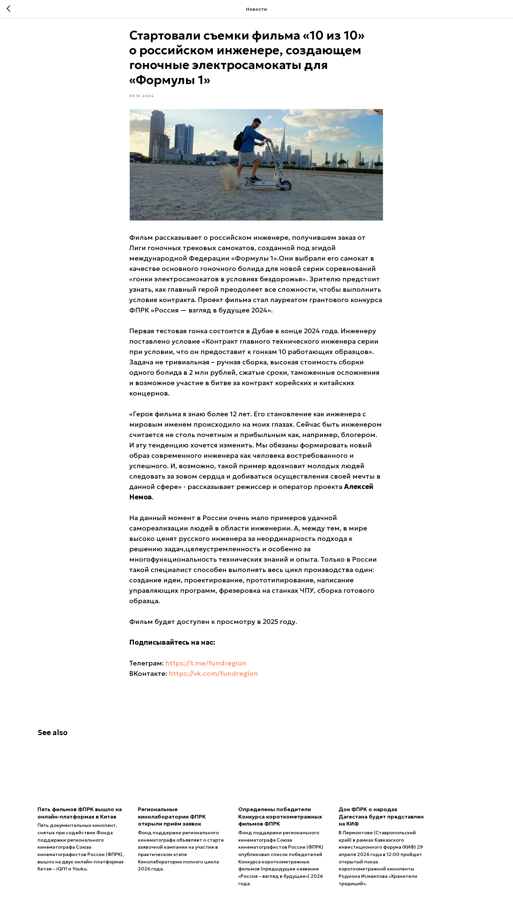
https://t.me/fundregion (206, 666)
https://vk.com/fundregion (213, 677)
